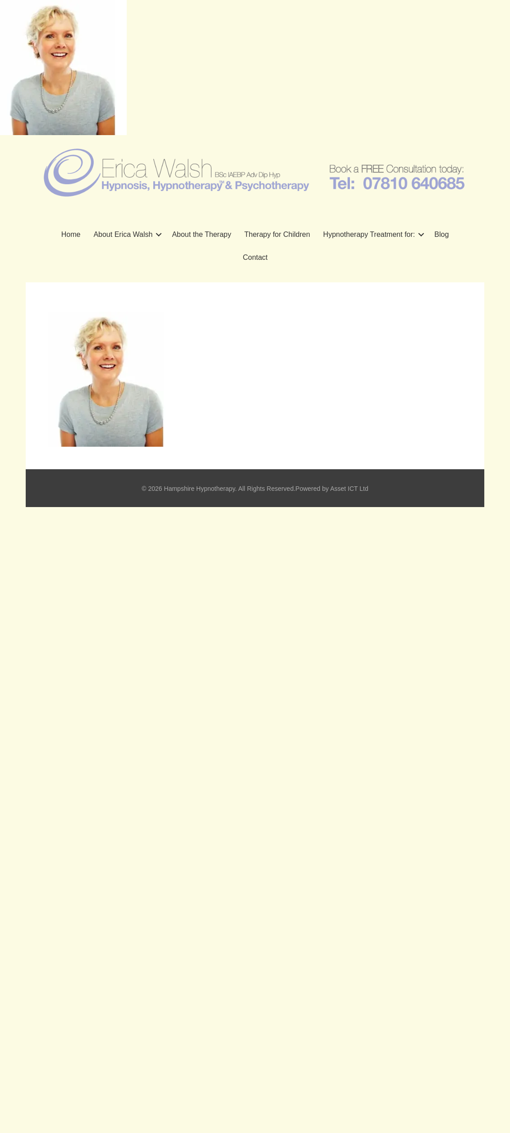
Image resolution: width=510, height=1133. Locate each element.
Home (71, 234)
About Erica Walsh (122, 234)
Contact (255, 257)
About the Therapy (201, 234)
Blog (441, 234)
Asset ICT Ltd (349, 488)
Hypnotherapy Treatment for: (369, 234)
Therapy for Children (277, 234)
